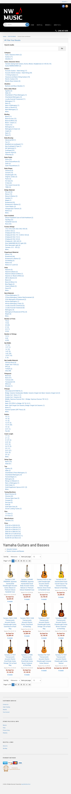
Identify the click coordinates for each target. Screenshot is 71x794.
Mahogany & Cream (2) (12, 129)
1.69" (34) (8, 353)
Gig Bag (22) (9, 220)
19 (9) (7, 323)
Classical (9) (9, 170)
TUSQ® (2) (8, 369)
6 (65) (7, 340)
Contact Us (5, 704)
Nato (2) (7, 103)
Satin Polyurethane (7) (12, 166)
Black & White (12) (11, 282)
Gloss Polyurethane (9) (12, 161)
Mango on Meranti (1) (12, 481)
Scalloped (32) (9, 150)
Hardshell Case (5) (11, 222)
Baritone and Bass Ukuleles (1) (15, 86)
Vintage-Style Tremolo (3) (13, 208)
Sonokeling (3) (9, 260)
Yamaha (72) (9, 520)
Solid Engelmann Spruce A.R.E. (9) (16, 487)
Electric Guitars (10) (11, 79)
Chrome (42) (9, 496)
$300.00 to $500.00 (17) (13, 529)
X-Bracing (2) (9, 154)
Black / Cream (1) (10, 123)
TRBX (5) (8, 187)
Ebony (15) (8, 254)
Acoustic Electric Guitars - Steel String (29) (18, 73)
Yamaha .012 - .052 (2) (12, 247)
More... (7, 111)
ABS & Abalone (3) (11, 278)
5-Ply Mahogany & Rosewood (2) (15, 299)
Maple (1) (8, 200)
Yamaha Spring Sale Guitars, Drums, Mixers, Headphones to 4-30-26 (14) (28, 64)
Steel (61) (8, 464)
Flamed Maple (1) (10, 477)
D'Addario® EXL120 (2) (12, 239)
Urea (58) (8, 371)
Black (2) (8, 280)
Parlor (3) (8, 179)
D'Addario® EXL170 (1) (12, 233)
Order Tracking (6, 707)
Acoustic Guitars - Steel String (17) (16, 71)
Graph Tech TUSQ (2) (12, 364)
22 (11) (7, 329)
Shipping (5, 733)
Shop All (40, 25)
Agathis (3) (8, 91)
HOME (32, 25)
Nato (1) (7, 133)
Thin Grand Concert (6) (12, 185)
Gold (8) (7, 504)
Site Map (5, 748)
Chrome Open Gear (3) (12, 498)
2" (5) (7, 357)
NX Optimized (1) (10, 148)
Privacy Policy (6, 730)
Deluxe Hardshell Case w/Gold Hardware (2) (19, 217)
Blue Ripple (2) (9, 284)
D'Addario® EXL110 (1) (12, 237)
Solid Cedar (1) (10, 485)
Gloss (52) (8, 159)
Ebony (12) (8, 194)
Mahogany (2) (9, 127)
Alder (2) (8, 470)
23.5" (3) (8, 444)
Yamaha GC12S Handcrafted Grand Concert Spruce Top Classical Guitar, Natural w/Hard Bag (61, 584)
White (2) (8, 384)
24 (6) (7, 331)
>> (29, 561)
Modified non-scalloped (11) (14, 144)
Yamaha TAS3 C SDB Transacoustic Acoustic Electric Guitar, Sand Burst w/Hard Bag (27, 622)
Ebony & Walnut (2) (11, 196)
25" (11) (7, 448)
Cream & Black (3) (11, 286)
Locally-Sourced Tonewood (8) (15, 308)
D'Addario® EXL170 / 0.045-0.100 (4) (17, 235)
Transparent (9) (10, 382)
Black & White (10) (11, 121)
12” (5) (7, 421)
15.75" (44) (8, 425)
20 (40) (7, 325)
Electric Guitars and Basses (15, 551)
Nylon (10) (8, 461)
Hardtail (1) (8, 198)
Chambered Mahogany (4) (13, 97)
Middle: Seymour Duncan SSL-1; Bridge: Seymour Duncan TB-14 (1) (26, 399)
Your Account (6, 712)
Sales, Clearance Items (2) (13, 55)
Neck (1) (7, 401)
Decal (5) (8, 288)
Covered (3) (8, 500)
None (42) (8, 224)
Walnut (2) (8, 211)
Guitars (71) (9, 57)
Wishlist (5, 709)
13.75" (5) (8, 423)
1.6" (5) (7, 349)
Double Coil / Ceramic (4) (13, 397)
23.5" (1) (8, 429)
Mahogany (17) (10, 101)
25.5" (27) (8, 450)
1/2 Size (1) (9, 513)
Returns (5, 725)
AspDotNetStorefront (25, 784)
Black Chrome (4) (10, 494)
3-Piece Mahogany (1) (12, 295)
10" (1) (7, 416)
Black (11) (8, 116)
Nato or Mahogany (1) (12, 105)
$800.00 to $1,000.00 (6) (13, 534)
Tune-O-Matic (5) (10, 206)
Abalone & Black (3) (11, 272)
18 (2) (7, 321)
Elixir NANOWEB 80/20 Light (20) (15, 243)
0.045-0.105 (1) (10, 231)
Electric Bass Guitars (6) (12, 81)
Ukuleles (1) (9, 59)
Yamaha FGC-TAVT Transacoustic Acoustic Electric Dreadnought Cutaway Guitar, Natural (44, 659)
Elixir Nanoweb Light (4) (12, 245)
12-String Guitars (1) (11, 75)
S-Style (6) (8, 183)
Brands (48, 25)
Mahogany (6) (9, 479)
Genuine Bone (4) (10, 362)
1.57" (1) (8, 347)
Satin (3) (8, 163)
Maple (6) (8, 314)
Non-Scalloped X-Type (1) (13, 146)
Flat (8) (7, 431)
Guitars (4, 36)
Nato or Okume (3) (11, 107)
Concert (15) (9, 172)
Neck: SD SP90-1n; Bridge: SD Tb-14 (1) (17, 403)
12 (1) (7, 336)
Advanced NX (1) (10, 140)
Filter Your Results (12, 40)
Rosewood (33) (10, 202)
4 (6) (6, 338)
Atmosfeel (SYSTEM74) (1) (14, 391)
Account (64, 1)
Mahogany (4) (9, 310)
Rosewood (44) (10, 256)
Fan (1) (7, 142)
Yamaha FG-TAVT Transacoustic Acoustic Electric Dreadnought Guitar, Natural (61, 659)
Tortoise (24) (9, 380)
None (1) (8, 135)
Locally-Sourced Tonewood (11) (15, 99)
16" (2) (7, 427)
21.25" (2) (8, 440)
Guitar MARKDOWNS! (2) (13, 66)
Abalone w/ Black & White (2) (14, 276)
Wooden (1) (9, 386)
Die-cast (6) (8, 192)
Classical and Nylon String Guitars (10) (17, 77)
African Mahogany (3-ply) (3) (14, 303)
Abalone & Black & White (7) (14, 274)
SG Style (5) (9, 181)
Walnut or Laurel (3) (11, 265)
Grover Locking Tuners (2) (13, 509)
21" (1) (7, 438)
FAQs (4, 727)
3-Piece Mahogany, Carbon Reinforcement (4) (19, 297)
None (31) (8, 378)
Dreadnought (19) (10, 175)
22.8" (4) (8, 442)
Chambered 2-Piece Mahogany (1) (16, 95)
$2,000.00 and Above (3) (13, 538)
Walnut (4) (8, 263)
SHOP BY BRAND (12, 36)
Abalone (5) (9, 270)
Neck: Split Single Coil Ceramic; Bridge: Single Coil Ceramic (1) (25, 405)
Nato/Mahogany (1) (11, 109)
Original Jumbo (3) (11, 177)
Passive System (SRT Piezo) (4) (15, 409)
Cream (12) (8, 125)
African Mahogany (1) (12, 301)
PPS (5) (7, 367)
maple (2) (8, 131)
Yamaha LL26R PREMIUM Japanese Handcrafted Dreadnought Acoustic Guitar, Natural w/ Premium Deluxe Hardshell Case (10, 586)
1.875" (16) (8, 355)
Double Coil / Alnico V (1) (13, 395)
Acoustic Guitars (12, 549)
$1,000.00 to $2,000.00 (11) (14, 536)
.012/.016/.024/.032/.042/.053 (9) (16, 229)
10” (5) (7, 418)
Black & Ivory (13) (10, 118)
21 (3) (7, 327)
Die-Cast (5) (9, 502)
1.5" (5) (7, 345)
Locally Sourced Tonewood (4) (15, 305)
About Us (57, 25)
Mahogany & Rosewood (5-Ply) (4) (16, 312)
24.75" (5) (8, 446)
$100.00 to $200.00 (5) (12, 525)
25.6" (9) (8, 452)
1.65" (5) (8, 351)
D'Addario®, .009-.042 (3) (13, 241)
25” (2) (7, 454)
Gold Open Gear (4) (11, 507)
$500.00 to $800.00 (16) (13, 531)
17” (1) (7, 436)
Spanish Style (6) (10, 152)
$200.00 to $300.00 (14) (13, 527)
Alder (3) (8, 93)
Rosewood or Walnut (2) (13, 204)
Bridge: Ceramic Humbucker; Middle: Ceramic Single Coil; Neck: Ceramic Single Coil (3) (32, 393)
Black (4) (8, 376)
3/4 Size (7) (9, 515)
